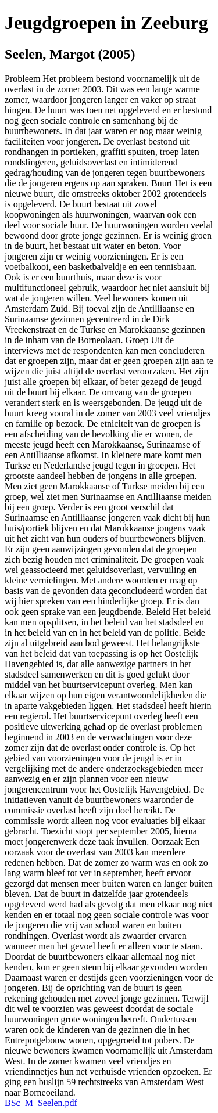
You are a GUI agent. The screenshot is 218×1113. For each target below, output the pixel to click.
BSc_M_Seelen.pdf (41, 1103)
